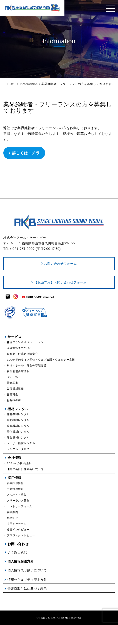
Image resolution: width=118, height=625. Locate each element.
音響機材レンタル (18, 414)
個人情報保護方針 (21, 561)
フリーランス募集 (18, 500)
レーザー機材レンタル (21, 443)
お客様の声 (14, 400)
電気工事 (12, 382)
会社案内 (12, 512)
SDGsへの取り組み (19, 463)
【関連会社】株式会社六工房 (25, 469)
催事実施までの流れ (19, 348)
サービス (15, 337)
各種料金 (12, 394)
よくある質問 (17, 552)
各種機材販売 (15, 388)
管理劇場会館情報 (18, 371)
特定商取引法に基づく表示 (27, 589)
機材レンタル (18, 409)
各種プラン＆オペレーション (25, 342)
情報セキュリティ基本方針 (27, 580)
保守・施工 (14, 377)
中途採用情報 (15, 489)
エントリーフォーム (19, 506)
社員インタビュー (18, 529)
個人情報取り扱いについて (27, 570)
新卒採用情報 (15, 483)
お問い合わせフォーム (60, 264)
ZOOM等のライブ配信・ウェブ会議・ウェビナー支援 (41, 359)
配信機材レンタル (18, 431)
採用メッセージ (16, 523)
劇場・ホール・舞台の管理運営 (26, 365)
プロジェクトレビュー (21, 535)
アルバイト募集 (16, 494)
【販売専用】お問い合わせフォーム (60, 282)
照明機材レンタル (18, 420)
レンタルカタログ (18, 449)
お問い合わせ (18, 544)
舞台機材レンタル (18, 437)
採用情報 (15, 478)
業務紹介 (12, 518)
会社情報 (15, 458)
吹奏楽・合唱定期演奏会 (22, 353)
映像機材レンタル (18, 425)
